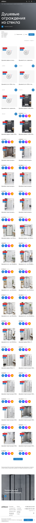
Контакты (11, 515)
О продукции (19, 509)
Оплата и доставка (18, 512)
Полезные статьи (12, 511)
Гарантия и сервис (12, 509)
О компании (19, 508)
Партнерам (11, 506)
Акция (26, 34)
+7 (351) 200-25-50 (29, 506)
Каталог (18, 506)
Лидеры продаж (19, 34)
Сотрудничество (12, 508)
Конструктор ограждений (11, 513)
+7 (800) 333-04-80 (29, 508)
